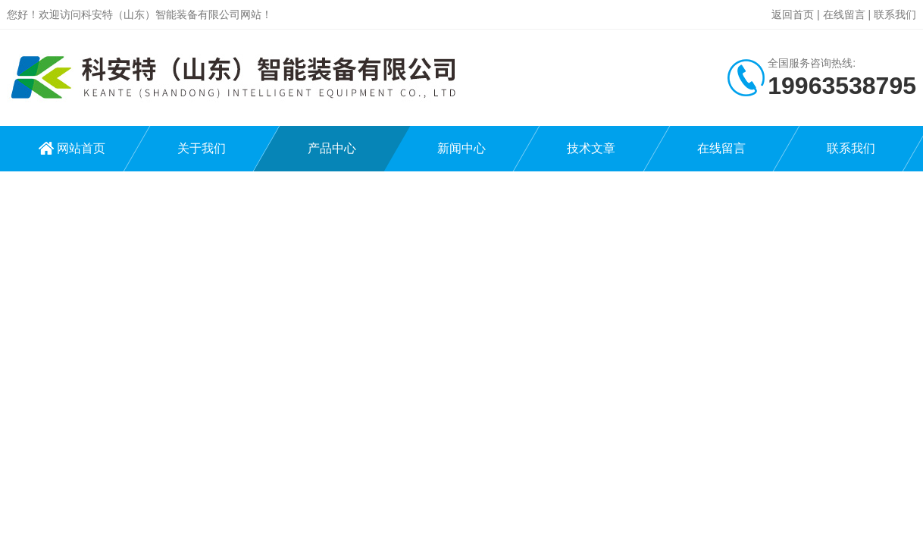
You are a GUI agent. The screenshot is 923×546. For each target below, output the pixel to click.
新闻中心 (461, 148)
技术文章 (591, 148)
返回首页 (792, 14)
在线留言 (844, 14)
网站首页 (81, 148)
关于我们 (201, 148)
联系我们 (895, 14)
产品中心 (332, 148)
